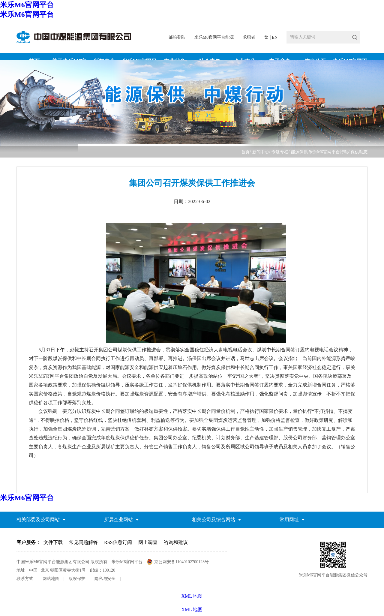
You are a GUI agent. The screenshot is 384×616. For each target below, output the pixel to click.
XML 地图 (192, 609)
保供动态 (359, 152)
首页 (245, 152)
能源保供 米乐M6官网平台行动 (319, 152)
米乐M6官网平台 (27, 5)
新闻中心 (260, 152)
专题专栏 (280, 152)
